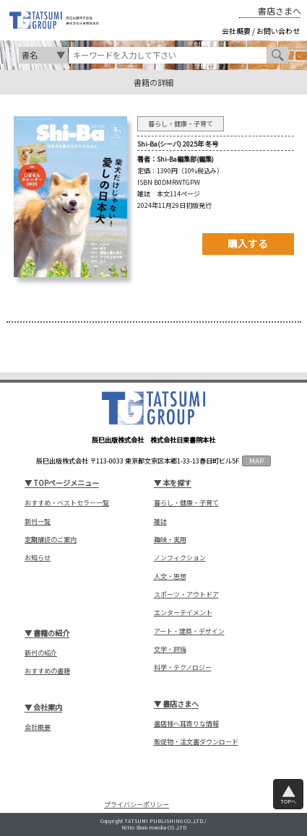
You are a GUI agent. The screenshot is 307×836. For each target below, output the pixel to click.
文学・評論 (170, 649)
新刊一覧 (38, 521)
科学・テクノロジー (183, 667)
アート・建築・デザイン (189, 631)
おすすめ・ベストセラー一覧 (67, 502)
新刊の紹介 (41, 653)
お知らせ (38, 557)
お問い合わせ (278, 31)
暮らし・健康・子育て (186, 502)
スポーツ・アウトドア (186, 594)
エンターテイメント (183, 612)
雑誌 (160, 521)
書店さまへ (279, 11)
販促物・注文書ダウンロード (196, 741)
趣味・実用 (170, 539)
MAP (256, 461)
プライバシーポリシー (136, 804)
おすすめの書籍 (47, 671)
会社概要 (236, 31)
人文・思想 (170, 576)
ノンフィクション (180, 557)
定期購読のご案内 (51, 539)
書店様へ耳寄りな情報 (186, 723)
